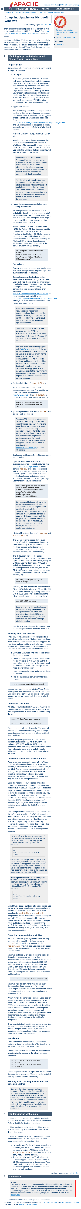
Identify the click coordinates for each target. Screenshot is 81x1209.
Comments (60, 44)
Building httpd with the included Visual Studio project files (67, 32)
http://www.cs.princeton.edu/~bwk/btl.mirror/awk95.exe (35, 298)
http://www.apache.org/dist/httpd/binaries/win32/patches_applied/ (39, 122)
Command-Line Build (18, 703)
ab (22, 943)
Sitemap (76, 5)
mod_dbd (43, 533)
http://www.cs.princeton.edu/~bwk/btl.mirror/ (30, 294)
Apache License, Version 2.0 (29, 1204)
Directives (55, 5)
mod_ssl (43, 412)
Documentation (29, 12)
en (42, 25)
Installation (13, 1038)
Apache (7, 12)
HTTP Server (16, 12)
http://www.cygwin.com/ (30, 349)
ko (49, 25)
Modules (47, 5)
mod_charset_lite (21, 1152)
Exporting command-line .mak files (25, 935)
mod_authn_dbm (20, 536)
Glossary (68, 5)
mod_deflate (39, 383)
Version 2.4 (41, 12)
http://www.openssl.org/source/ (25, 466)
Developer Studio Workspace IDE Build (27, 759)
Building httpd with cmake (65, 37)
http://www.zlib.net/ (20, 395)
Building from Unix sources (21, 634)
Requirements (15, 65)
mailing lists (15, 1195)
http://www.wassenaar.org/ (26, 448)
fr (46, 25)
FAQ (62, 5)
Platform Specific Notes (56, 12)
